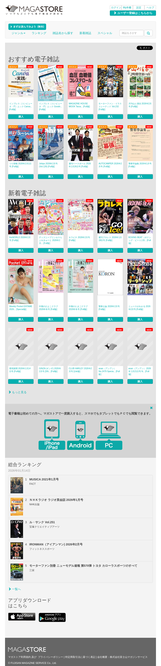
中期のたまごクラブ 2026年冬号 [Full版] (78, 307)
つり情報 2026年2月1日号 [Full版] (20, 165)
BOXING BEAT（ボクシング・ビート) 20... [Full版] (140, 240)
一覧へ (14, 589)
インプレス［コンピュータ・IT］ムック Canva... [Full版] (20, 106)
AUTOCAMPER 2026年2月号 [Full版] (110, 165)
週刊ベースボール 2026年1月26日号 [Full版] (80, 165)
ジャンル (18, 33)
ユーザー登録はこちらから (132, 13)
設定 (138, 7)
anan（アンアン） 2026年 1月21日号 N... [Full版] (140, 371)
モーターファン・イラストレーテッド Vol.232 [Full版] (110, 106)
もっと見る (17, 392)
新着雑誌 (85, 33)
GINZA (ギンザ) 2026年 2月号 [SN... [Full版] (50, 370)
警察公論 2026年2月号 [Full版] (109, 307)
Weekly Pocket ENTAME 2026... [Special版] (20, 307)
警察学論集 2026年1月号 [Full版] (140, 165)
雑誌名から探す (63, 33)
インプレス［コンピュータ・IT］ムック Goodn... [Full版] (50, 106)
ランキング (39, 33)
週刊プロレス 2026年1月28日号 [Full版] (110, 238)
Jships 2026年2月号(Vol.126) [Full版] (48, 165)
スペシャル (104, 33)
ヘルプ (150, 7)
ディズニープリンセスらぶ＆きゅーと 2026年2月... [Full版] (50, 240)
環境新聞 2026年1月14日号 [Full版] (20, 370)
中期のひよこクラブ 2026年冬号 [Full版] (48, 307)
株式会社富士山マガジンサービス (129, 657)
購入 (20, 116)
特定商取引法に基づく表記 (80, 657)
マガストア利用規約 (19, 657)
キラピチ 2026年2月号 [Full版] (79, 238)
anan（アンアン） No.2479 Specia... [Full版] (109, 371)
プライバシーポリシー (50, 657)
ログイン (116, 7)
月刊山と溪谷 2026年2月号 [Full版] (140, 105)
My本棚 (127, 7)
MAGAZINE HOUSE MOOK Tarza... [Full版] (79, 105)
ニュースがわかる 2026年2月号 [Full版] (140, 307)
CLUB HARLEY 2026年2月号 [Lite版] (80, 370)
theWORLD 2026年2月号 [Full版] (20, 238)
